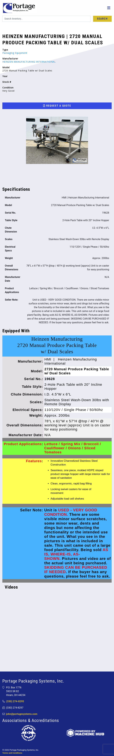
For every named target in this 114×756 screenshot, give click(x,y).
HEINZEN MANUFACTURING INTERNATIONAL (29, 61)
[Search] (46, 19)
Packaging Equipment (14, 52)
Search (102, 18)
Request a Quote (57, 105)
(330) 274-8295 (15, 701)
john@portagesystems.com (21, 713)
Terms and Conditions (12, 753)
